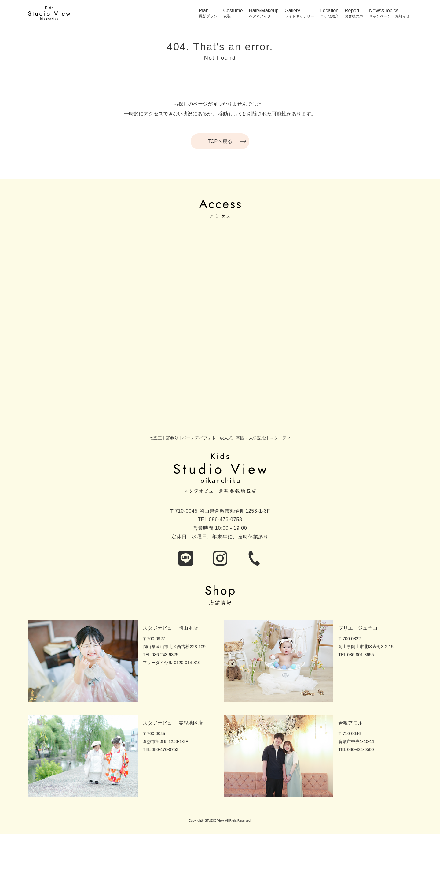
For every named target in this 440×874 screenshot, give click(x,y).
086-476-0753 (225, 519)
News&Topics (383, 10)
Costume (233, 10)
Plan (204, 10)
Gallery (292, 10)
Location (329, 10)
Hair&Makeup (264, 10)
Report (352, 10)
